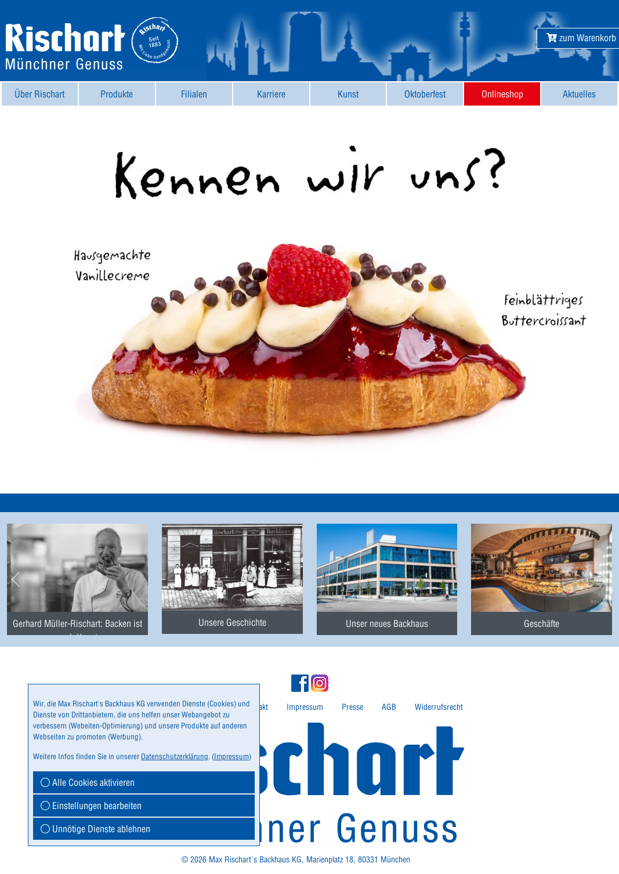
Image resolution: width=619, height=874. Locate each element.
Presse (352, 707)
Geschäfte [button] (541, 623)
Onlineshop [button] (502, 94)
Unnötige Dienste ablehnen (95, 829)
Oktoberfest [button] (425, 94)
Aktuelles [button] (579, 94)
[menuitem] (39, 94)
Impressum (305, 707)
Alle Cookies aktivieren (88, 782)
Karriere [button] (271, 94)
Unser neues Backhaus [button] (387, 623)
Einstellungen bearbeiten (91, 805)
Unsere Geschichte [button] (232, 622)
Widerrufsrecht (439, 707)
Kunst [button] (348, 94)
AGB (389, 707)
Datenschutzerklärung (174, 756)
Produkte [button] (116, 94)
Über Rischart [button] (39, 94)
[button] (581, 37)
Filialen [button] (194, 94)
